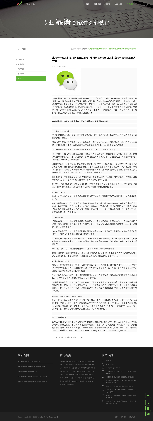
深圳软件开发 (80, 364)
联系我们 (21, 64)
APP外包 (72, 371)
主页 (116, 417)
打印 (67, 337)
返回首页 (62, 337)
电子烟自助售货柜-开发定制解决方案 (29, 361)
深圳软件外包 (81, 361)
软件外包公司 (71, 361)
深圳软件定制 (86, 368)
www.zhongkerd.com (119, 330)
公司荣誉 (21, 74)
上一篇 (55, 337)
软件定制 (67, 368)
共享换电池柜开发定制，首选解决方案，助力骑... (33, 376)
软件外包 (62, 361)
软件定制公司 (76, 368)
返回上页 (74, 337)
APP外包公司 (81, 371)
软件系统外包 (70, 374)
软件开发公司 (70, 364)
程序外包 (66, 378)
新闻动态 (84, 49)
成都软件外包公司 (78, 381)
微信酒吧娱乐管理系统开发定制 (27, 371)
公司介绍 (21, 59)
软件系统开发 (80, 374)
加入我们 (21, 69)
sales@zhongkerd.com (113, 368)
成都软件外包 (67, 381)
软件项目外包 (82, 378)
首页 (78, 49)
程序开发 (73, 378)
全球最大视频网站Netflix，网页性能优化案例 (31, 366)
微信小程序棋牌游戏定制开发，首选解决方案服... (33, 382)
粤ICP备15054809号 (51, 417)
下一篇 (80, 337)
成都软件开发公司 (68, 384)
